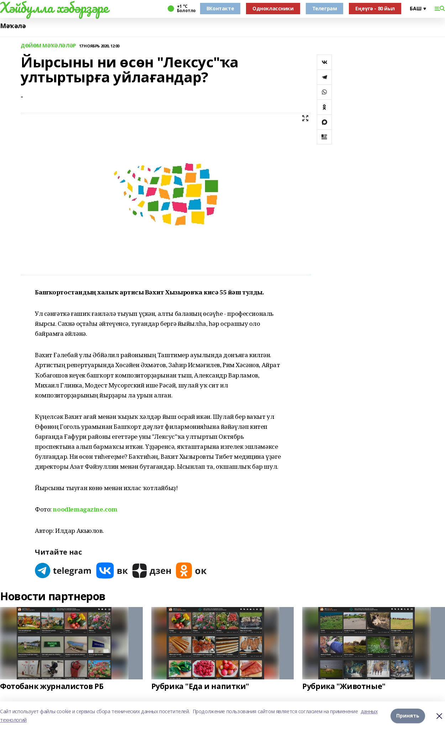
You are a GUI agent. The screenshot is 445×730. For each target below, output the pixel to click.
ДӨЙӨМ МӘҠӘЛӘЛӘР (48, 46)
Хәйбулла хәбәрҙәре (54, 7)
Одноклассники (273, 8)
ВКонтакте (220, 8)
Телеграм (324, 8)
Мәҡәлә (13, 26)
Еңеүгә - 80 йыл (375, 8)
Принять (407, 715)
